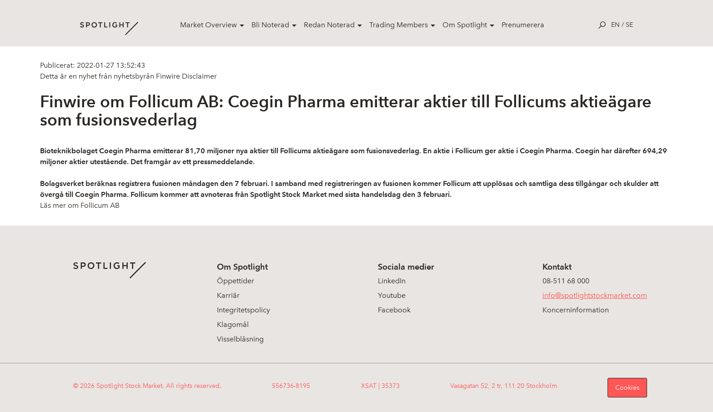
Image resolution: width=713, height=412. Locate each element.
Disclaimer (198, 76)
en (615, 25)
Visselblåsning (240, 339)
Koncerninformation (575, 310)
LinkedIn (392, 280)
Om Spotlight (464, 24)
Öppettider (235, 280)
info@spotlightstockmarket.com (594, 295)
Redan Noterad (329, 24)
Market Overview (208, 24)
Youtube (392, 295)
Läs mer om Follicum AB (80, 205)
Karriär (228, 295)
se (629, 25)
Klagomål (233, 324)
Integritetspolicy (243, 310)
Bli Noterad (270, 24)
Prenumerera (523, 24)
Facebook (394, 310)
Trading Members (398, 24)
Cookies (627, 388)
